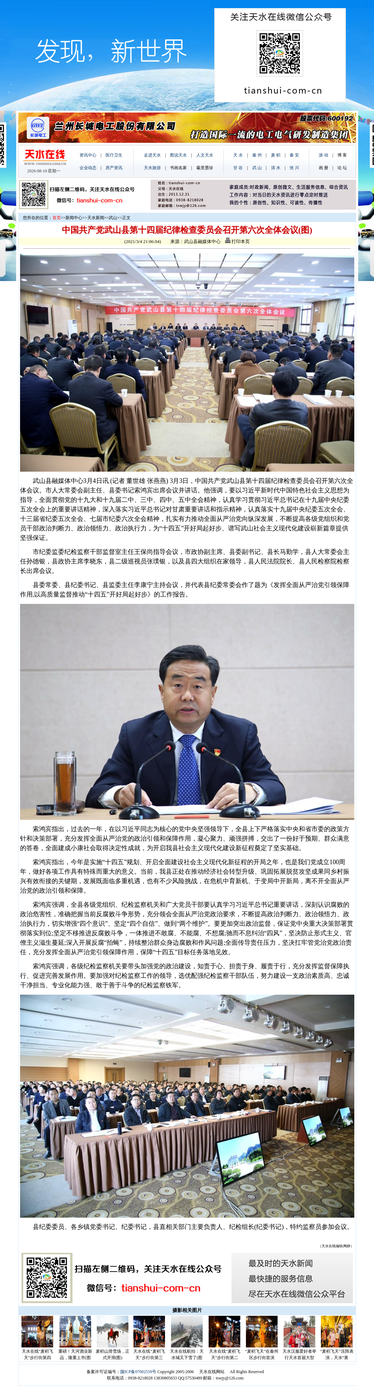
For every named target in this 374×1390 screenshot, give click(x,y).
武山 (113, 217)
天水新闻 (95, 217)
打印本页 (237, 241)
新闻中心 (73, 217)
